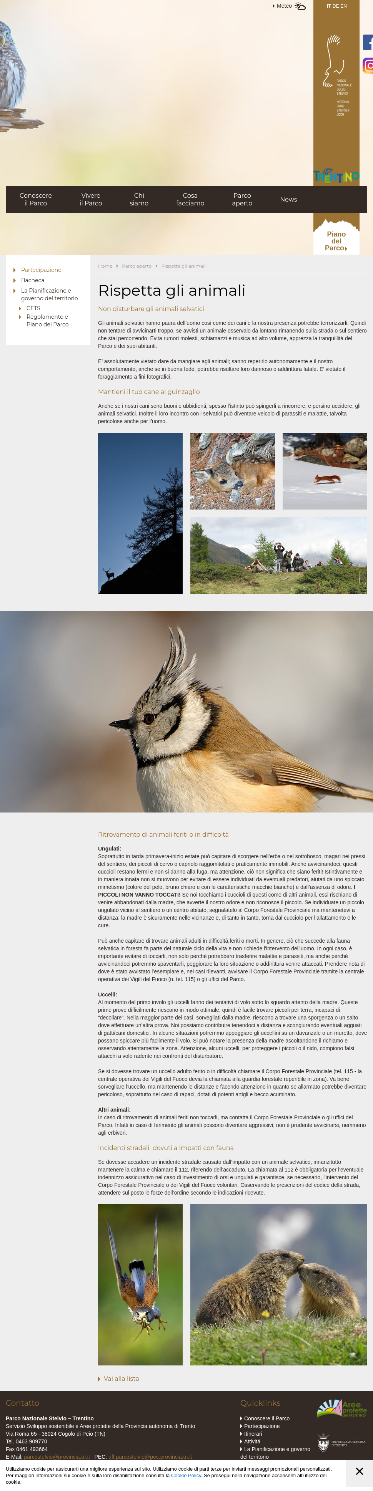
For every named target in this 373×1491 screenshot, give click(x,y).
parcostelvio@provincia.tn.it (57, 1457)
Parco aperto (137, 266)
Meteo (284, 6)
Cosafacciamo (190, 199)
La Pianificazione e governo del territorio (49, 294)
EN (343, 6)
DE (336, 6)
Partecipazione (41, 269)
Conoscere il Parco (267, 1418)
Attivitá (252, 1441)
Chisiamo (139, 199)
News (288, 199)
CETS (33, 308)
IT (329, 6)
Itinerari (253, 1434)
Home (105, 266)
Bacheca (33, 280)
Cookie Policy (186, 1475)
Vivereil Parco (91, 199)
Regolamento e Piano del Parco (47, 320)
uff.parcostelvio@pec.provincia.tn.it (150, 1457)
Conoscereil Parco (36, 199)
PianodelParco (335, 241)
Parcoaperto (242, 199)
